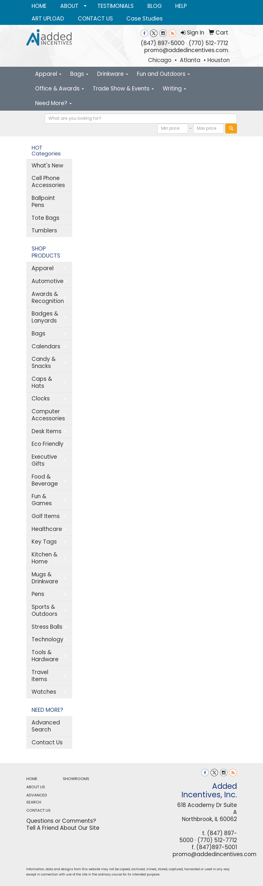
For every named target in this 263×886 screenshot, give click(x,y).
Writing (174, 88)
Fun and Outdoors (163, 74)
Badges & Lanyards (45, 317)
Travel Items (40, 675)
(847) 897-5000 (163, 43)
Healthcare (47, 529)
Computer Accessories (48, 414)
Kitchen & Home (44, 558)
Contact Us (47, 742)
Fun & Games (42, 499)
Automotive (47, 281)
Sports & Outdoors (44, 610)
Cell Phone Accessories (48, 181)
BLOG (154, 6)
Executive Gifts (44, 460)
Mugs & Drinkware (45, 577)
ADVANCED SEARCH (36, 798)
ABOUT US (35, 787)
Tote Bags (45, 218)
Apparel (48, 74)
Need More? (53, 103)
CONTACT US (95, 19)
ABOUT (69, 6)
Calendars (46, 346)
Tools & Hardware (45, 655)
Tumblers (44, 230)
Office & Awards (59, 88)
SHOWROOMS (76, 779)
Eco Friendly (47, 444)
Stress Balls (47, 627)
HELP (181, 6)
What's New (47, 165)
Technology (47, 639)
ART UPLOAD (48, 19)
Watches (44, 692)
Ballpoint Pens (43, 201)
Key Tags (44, 542)
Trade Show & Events (123, 88)
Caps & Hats (42, 382)
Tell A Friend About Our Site (62, 828)
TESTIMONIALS (115, 6)
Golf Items (46, 516)
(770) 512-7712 (208, 43)
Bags (79, 74)
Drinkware (112, 74)
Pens (38, 594)
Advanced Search (46, 726)
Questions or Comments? (61, 821)
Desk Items (46, 431)
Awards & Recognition (48, 297)
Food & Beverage (45, 480)
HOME (39, 6)
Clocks (41, 398)
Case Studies (144, 19)
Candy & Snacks (44, 362)
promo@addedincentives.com (186, 50)
